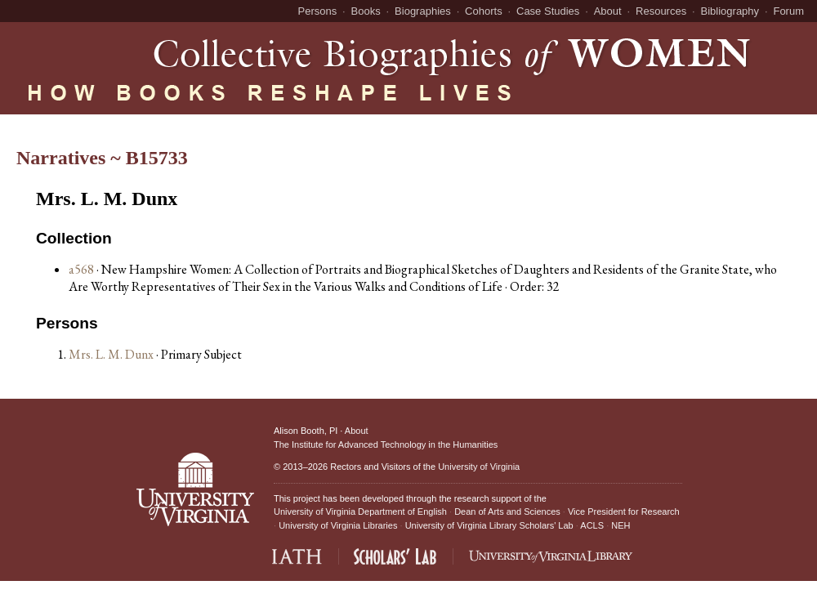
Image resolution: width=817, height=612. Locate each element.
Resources (661, 11)
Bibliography (730, 11)
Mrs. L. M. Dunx (112, 354)
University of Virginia (479, 466)
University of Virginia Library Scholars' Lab (489, 525)
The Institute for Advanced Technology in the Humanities (386, 444)
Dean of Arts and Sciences (507, 511)
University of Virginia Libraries (338, 525)
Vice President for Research (624, 511)
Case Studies (547, 11)
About (608, 11)
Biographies (423, 11)
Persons (317, 11)
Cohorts (483, 11)
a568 (81, 269)
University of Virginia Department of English (360, 511)
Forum (788, 11)
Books (366, 11)
